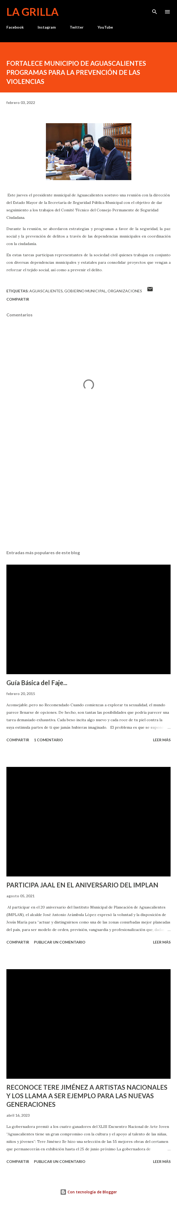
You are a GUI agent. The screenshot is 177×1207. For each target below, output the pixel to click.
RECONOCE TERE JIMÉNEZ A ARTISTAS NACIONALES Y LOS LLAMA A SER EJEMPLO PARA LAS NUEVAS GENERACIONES (86, 1095)
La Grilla (32, 11)
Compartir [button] (17, 299)
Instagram (47, 27)
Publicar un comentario (59, 942)
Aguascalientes (46, 291)
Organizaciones (125, 291)
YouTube (105, 27)
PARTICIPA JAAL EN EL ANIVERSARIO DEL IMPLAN (82, 885)
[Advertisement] (88, 495)
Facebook (15, 27)
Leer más (162, 740)
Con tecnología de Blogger (88, 1191)
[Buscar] (154, 9)
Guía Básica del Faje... (36, 682)
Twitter (77, 27)
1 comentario (48, 740)
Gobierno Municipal (85, 291)
